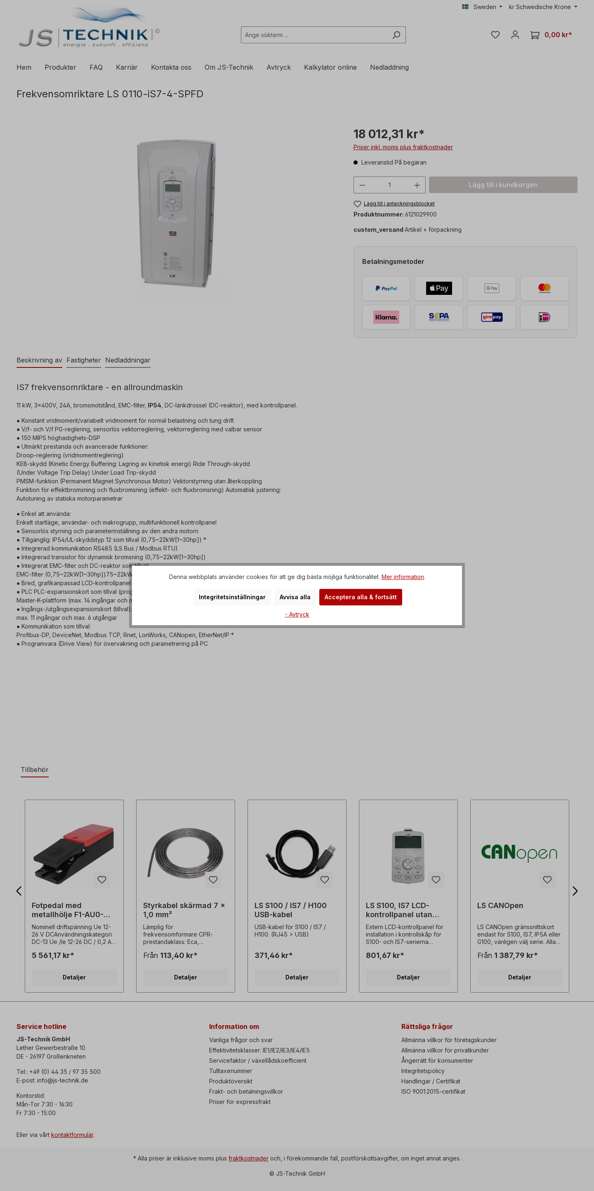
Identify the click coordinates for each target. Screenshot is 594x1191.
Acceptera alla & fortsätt (361, 596)
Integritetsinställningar (232, 596)
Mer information (403, 576)
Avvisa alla (295, 596)
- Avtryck (297, 614)
